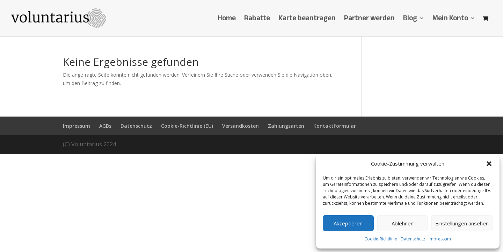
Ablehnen (403, 223)
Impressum (440, 239)
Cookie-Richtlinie (380, 239)
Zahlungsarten (286, 125)
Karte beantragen (307, 20)
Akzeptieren (348, 223)
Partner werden (369, 20)
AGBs (105, 125)
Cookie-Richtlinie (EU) (187, 125)
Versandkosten (240, 125)
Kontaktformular (334, 125)
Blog (410, 20)
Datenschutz (413, 239)
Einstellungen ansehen (462, 223)
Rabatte (257, 20)
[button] (489, 163)
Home (227, 20)
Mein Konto (450, 20)
